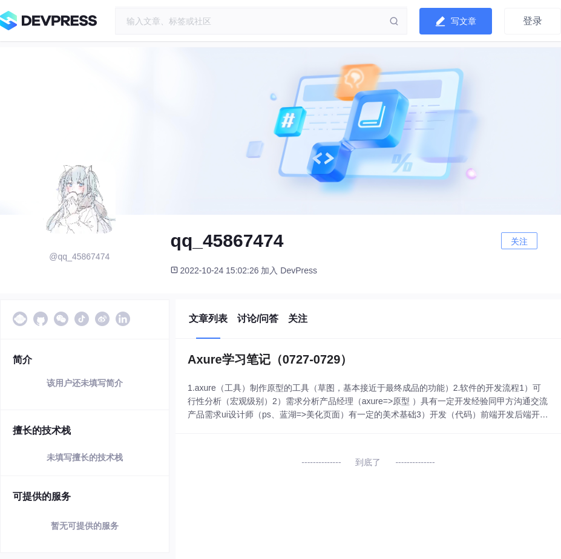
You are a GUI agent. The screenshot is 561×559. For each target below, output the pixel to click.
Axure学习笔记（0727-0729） (270, 359)
